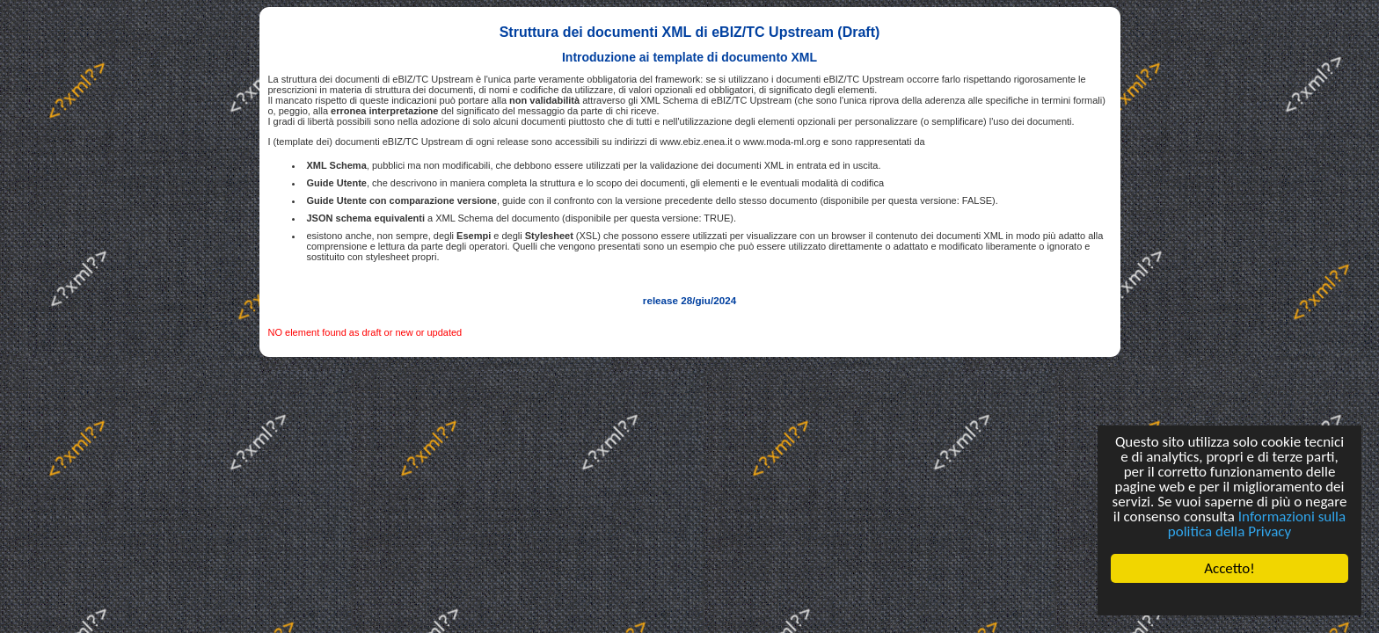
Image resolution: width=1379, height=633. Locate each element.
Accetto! (1229, 568)
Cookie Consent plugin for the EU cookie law (1229, 598)
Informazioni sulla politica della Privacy (1257, 524)
